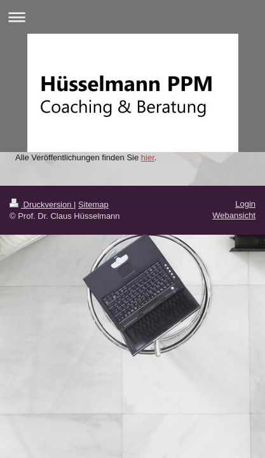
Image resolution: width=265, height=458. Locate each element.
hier (147, 157)
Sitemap (93, 204)
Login (245, 204)
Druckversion (42, 204)
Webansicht (233, 215)
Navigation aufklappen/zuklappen (132, 17)
